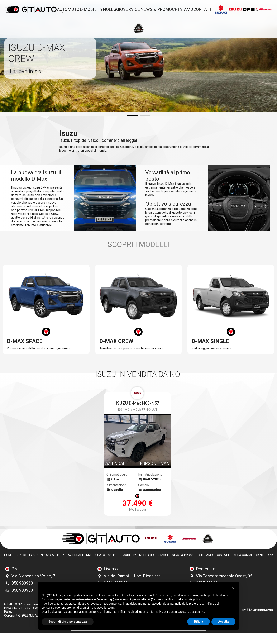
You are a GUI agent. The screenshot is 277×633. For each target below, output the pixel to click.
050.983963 (22, 583)
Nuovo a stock (53, 555)
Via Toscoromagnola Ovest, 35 (224, 576)
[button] (233, 588)
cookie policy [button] (192, 599)
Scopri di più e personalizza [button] (67, 621)
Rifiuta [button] (198, 621)
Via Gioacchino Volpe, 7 (33, 576)
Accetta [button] (223, 621)
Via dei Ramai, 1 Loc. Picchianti (132, 576)
